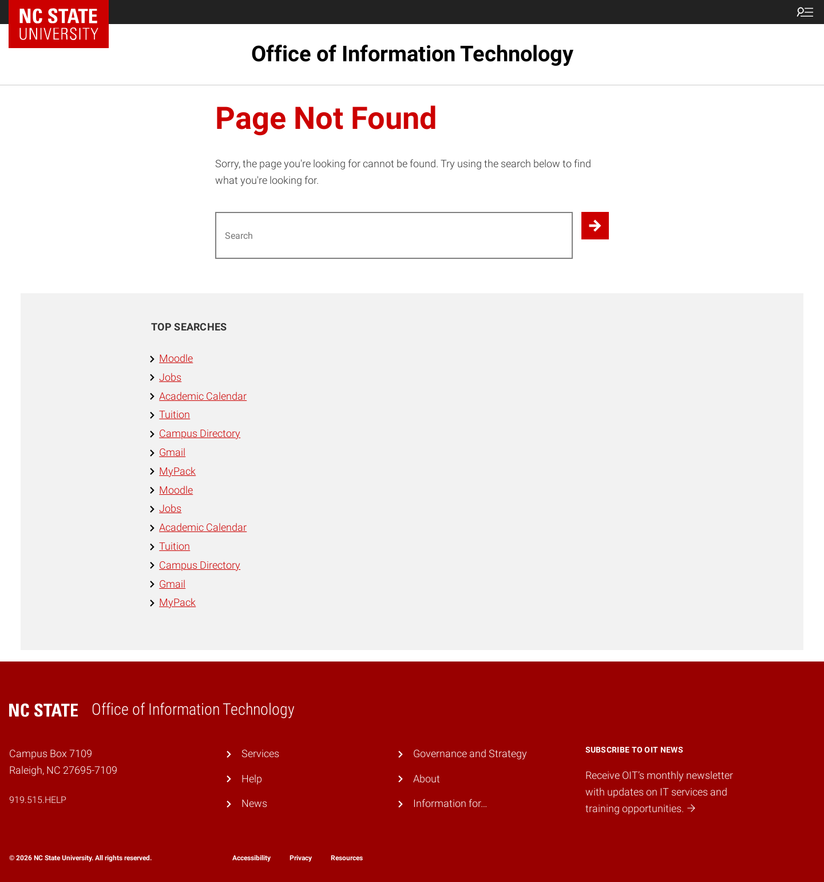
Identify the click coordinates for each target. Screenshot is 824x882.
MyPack (177, 471)
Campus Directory (199, 433)
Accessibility (251, 858)
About (426, 779)
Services (260, 753)
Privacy (301, 858)
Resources (347, 858)
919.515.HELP (37, 799)
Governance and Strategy (470, 753)
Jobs (170, 377)
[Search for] (394, 235)
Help (251, 779)
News (254, 803)
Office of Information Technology (412, 53)
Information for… (450, 803)
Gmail (172, 452)
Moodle (176, 358)
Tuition (174, 414)
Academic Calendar (203, 396)
